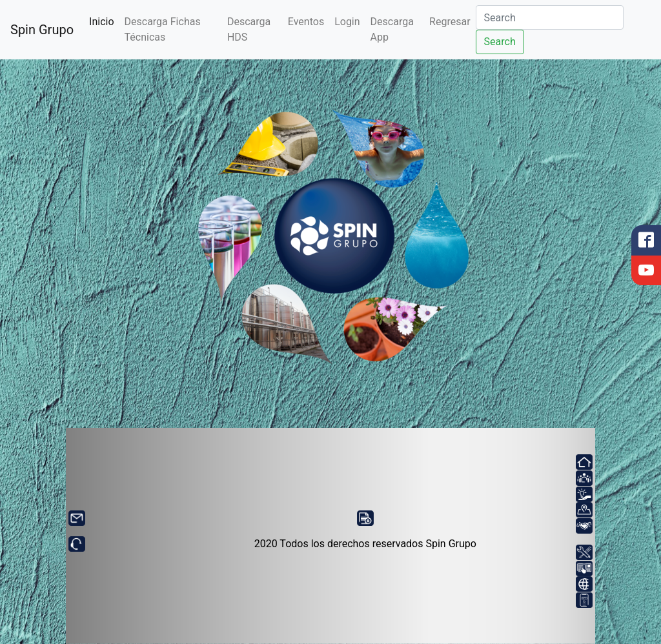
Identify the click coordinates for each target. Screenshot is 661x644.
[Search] (550, 17)
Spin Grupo (42, 29)
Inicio (104, 21)
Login (347, 21)
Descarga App (392, 29)
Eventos (306, 21)
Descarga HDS (248, 29)
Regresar (449, 21)
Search (500, 41)
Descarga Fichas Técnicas (163, 29)
